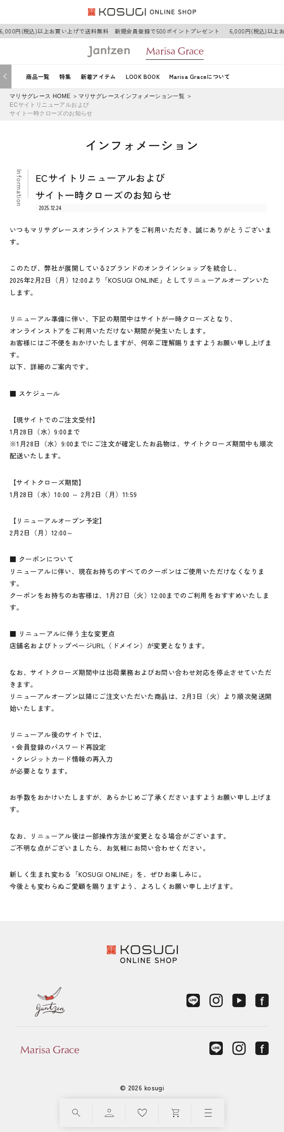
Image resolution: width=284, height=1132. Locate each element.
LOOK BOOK (143, 76)
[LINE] (193, 1000)
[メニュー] (208, 1113)
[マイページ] (109, 1113)
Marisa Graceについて (199, 76)
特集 (65, 76)
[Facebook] (262, 1000)
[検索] (76, 1113)
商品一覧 (37, 76)
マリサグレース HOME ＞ (44, 96)
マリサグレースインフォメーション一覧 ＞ (135, 96)
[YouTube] (239, 1000)
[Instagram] (216, 1000)
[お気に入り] (142, 1113)
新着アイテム (98, 76)
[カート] (175, 1113)
